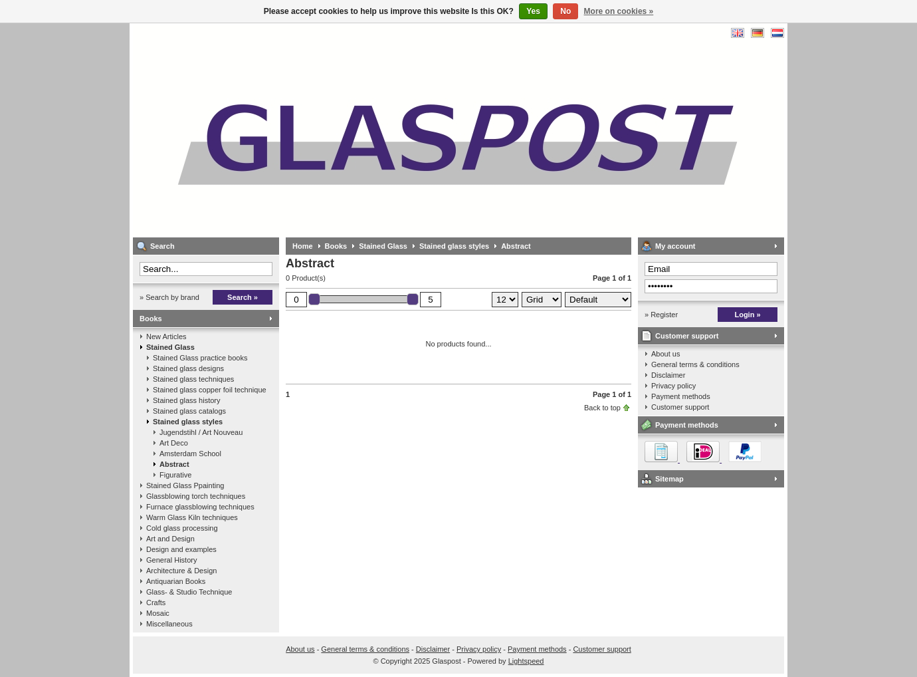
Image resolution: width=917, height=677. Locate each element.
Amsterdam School (190, 454)
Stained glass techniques (193, 379)
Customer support (686, 336)
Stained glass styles (188, 422)
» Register (661, 315)
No (565, 11)
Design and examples (181, 549)
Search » (242, 297)
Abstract (174, 464)
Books (151, 319)
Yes (533, 11)
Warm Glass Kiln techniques (192, 517)
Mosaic (157, 613)
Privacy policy (673, 386)
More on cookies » (619, 11)
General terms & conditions (695, 364)
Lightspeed (526, 661)
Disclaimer (668, 375)
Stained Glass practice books (200, 358)
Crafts (155, 603)
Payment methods (680, 396)
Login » (747, 315)
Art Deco (173, 443)
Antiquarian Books (175, 581)
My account (675, 246)
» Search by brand (169, 297)
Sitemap (669, 479)
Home (302, 246)
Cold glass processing (182, 528)
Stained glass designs (188, 368)
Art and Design (170, 539)
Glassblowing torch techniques (195, 496)
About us (665, 354)
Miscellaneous (169, 624)
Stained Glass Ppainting (185, 485)
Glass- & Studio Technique (189, 592)
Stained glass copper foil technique (209, 390)
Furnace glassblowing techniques (200, 507)
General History (171, 560)
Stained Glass (170, 347)
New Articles (166, 336)
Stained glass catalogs (189, 411)
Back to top (602, 408)
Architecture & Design (181, 571)
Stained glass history (187, 400)
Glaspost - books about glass (309, 130)
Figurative (175, 475)
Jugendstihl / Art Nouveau (201, 432)
